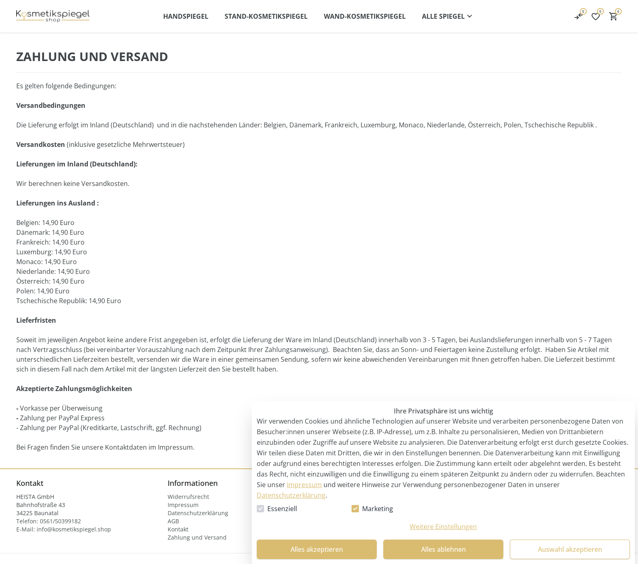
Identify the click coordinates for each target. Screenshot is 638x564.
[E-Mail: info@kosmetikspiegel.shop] (63, 529)
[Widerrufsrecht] (188, 497)
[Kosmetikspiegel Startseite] (53, 16)
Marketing (377, 508)
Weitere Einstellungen (443, 526)
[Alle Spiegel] (448, 16)
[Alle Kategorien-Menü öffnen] (448, 16)
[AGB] (173, 521)
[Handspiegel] (185, 16)
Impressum (304, 484)
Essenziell (282, 508)
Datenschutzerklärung (291, 495)
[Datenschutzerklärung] (198, 513)
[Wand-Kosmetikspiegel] (365, 16)
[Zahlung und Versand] (197, 537)
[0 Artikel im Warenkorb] (613, 16)
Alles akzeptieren (317, 549)
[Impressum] (183, 505)
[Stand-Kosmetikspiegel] (266, 16)
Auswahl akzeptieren (570, 549)
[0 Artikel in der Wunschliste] (578, 16)
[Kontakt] (178, 529)
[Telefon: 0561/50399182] (48, 521)
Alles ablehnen (443, 549)
